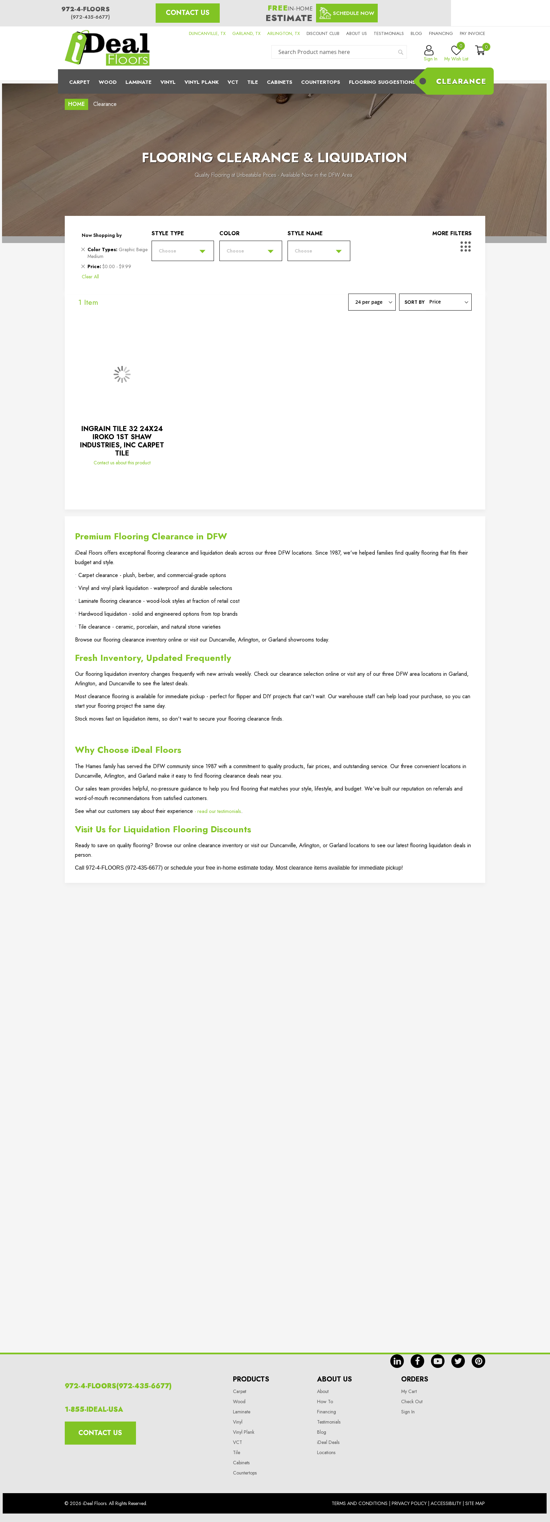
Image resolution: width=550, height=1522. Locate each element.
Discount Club (323, 33)
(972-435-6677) (90, 17)
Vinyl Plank (201, 82)
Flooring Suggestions (382, 82)
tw (458, 1361)
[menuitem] (275, 81)
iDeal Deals (328, 1442)
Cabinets (279, 82)
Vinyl (168, 82)
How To (325, 1401)
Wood (108, 82)
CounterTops (320, 82)
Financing (441, 33)
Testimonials (389, 33)
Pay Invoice (472, 33)
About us (356, 33)
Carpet (79, 82)
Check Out (412, 1401)
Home (76, 104)
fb (417, 1361)
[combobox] (339, 52)
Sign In (408, 1411)
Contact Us (188, 13)
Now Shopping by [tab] (102, 235)
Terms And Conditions (360, 1503)
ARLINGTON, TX (283, 33)
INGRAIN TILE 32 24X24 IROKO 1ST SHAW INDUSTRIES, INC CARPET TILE (122, 441)
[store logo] (107, 48)
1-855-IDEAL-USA (94, 1409)
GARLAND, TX (246, 33)
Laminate (138, 82)
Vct (233, 82)
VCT (237, 1442)
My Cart (409, 1391)
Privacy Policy (409, 1503)
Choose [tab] (167, 250)
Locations (326, 1452)
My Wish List (456, 53)
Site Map (475, 1503)
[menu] (275, 81)
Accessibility (446, 1503)
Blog (416, 33)
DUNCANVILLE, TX (207, 33)
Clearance (461, 81)
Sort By (415, 301)
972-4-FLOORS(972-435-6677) (118, 1386)
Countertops (245, 1472)
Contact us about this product (122, 462)
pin (478, 1361)
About (323, 1391)
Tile (252, 82)
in (397, 1361)
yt (438, 1361)
